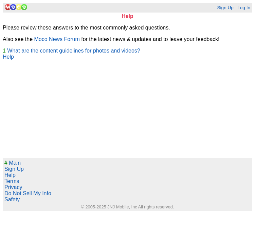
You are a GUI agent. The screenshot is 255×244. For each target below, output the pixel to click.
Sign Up (225, 7)
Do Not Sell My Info (27, 193)
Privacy (13, 187)
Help (8, 57)
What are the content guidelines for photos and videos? (73, 51)
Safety (12, 199)
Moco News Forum (57, 39)
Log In (243, 7)
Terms (11, 181)
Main (12, 163)
